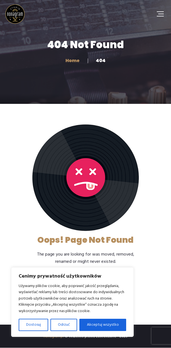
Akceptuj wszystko (103, 325)
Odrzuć (64, 325)
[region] (72, 302)
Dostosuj (33, 325)
